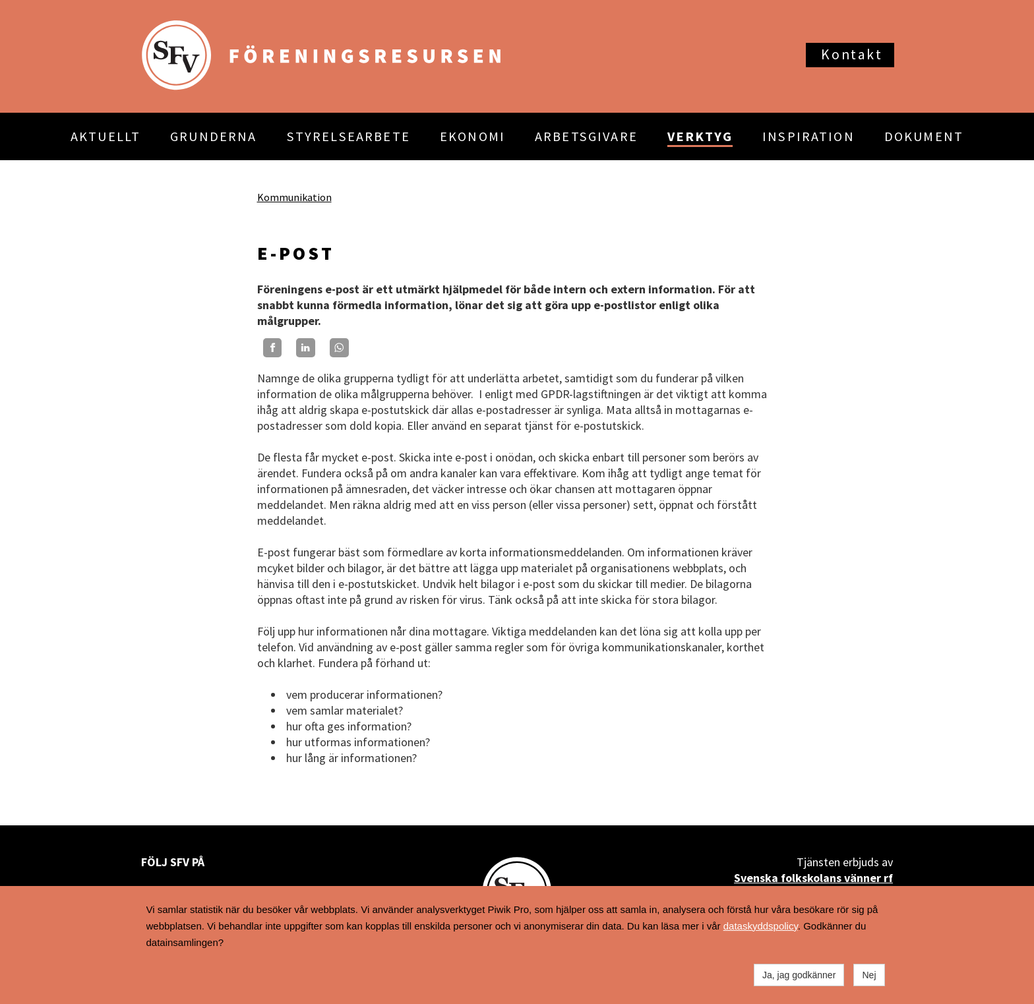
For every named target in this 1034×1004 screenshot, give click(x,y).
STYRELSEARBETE (348, 136)
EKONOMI (472, 136)
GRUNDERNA (213, 136)
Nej (869, 975)
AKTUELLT (105, 136)
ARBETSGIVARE (586, 136)
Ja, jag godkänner (799, 975)
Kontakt (851, 54)
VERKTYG (700, 136)
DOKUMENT (923, 136)
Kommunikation (294, 197)
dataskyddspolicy (760, 925)
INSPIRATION (808, 136)
